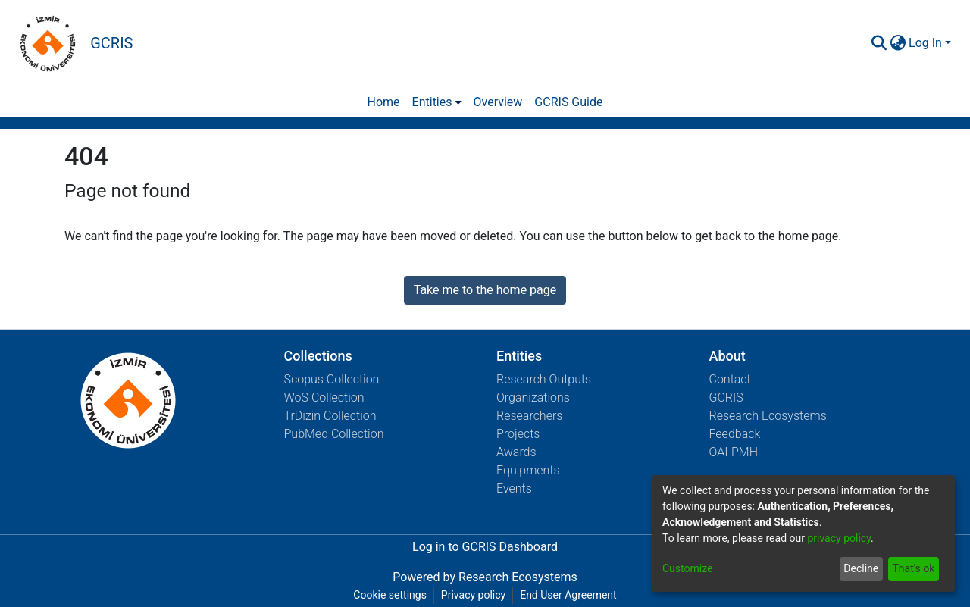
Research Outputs (543, 379)
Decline (860, 568)
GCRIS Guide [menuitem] (568, 102)
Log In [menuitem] (925, 43)
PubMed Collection (334, 434)
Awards (516, 452)
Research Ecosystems (768, 415)
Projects (518, 434)
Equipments (528, 470)
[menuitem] (897, 43)
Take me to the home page (485, 290)
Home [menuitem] (384, 102)
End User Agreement (568, 595)
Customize (687, 568)
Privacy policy (473, 595)
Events (514, 488)
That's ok (913, 568)
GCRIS (726, 397)
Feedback (735, 434)
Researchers (529, 415)
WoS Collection (324, 397)
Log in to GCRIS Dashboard (485, 547)
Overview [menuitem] (498, 102)
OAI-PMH (734, 452)
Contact (730, 379)
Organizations (533, 397)
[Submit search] (878, 43)
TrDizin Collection (330, 415)
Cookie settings (390, 595)
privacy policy (839, 538)
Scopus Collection (332, 379)
